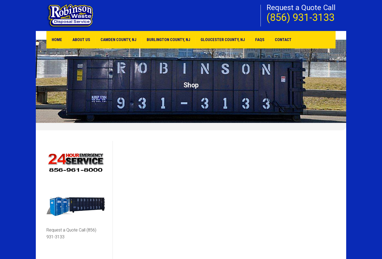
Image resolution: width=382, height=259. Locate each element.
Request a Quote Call (71, 233)
